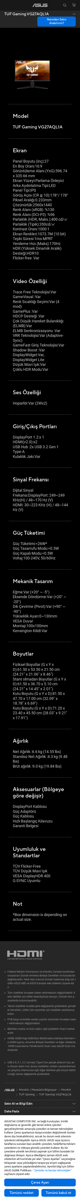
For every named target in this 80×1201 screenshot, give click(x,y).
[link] (40, 5)
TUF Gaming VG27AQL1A (26, 14)
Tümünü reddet (21, 1193)
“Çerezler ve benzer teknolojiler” (52, 1170)
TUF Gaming (27, 1094)
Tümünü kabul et (58, 1193)
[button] (6, 5)
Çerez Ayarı (40, 1182)
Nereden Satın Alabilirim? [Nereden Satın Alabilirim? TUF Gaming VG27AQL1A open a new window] (56, 21)
